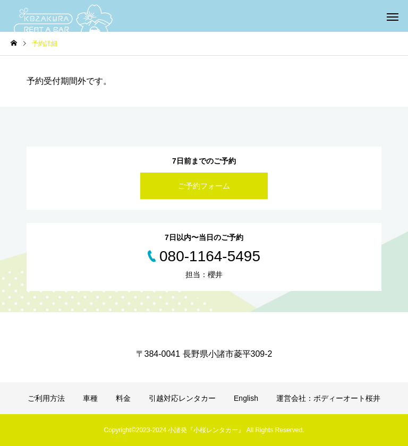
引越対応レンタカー (182, 398)
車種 (90, 398)
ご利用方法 (46, 398)
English (246, 398)
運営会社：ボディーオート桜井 (328, 398)
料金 (123, 398)
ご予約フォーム (204, 186)
